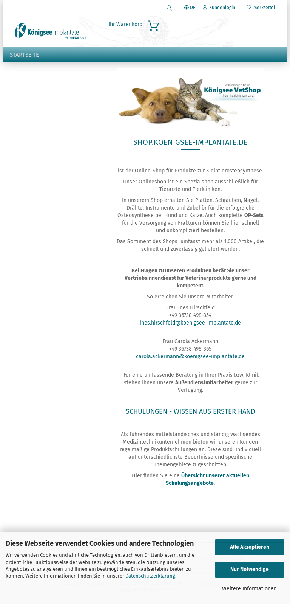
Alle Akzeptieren (249, 547)
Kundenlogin (219, 7)
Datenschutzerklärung (150, 576)
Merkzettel (261, 7)
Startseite (24, 54)
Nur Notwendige (249, 569)
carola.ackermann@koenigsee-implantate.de (190, 356)
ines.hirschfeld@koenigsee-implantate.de (190, 323)
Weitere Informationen (249, 588)
